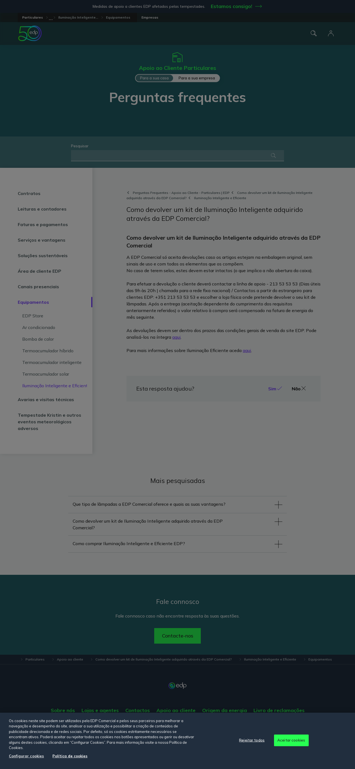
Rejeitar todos (252, 740)
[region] (177, 741)
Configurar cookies (26, 756)
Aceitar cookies (291, 740)
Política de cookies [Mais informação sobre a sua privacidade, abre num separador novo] (69, 756)
